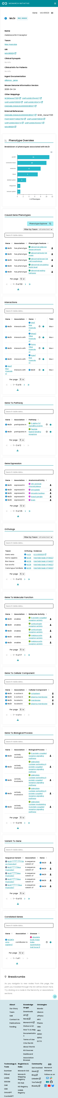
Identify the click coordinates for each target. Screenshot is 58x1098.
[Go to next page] (25, 284)
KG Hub (21, 1083)
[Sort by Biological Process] (45, 749)
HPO (39, 1019)
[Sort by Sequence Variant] (22, 857)
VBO (39, 1030)
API (25, 1015)
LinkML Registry (21, 1091)
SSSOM (7, 1082)
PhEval (7, 1074)
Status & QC (28, 1026)
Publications (15, 1023)
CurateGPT (9, 1096)
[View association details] (42, 326)
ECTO (39, 1041)
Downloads (28, 1011)
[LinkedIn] (45, 1085)
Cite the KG (28, 1043)
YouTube (36, 1082)
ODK (6, 1089)
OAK (6, 1085)
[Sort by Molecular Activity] (46, 614)
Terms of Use (28, 1039)
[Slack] (51, 1078)
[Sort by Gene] (11, 243)
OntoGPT (8, 1092)
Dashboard (28, 1054)
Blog (35, 1075)
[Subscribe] (47, 1078)
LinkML (6, 1078)
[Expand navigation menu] (55, 3)
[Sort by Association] (26, 243)
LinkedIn (36, 1079)
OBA (39, 1027)
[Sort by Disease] (38, 933)
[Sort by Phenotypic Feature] (47, 243)
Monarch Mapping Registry (21, 1076)
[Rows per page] (22, 279)
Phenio (40, 1023)
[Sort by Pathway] (37, 419)
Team (12, 1012)
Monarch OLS (23, 1071)
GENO (39, 1034)
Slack (35, 1071)
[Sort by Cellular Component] (48, 690)
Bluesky (36, 1086)
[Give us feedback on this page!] (55, 997)
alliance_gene (11, 80)
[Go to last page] (29, 284)
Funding (13, 1027)
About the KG (29, 1047)
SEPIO (39, 1038)
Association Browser (28, 1059)
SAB (11, 1016)
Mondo (40, 1008)
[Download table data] (18, 289)
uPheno (40, 1016)
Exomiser (8, 1071)
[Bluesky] (52, 1085)
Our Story (14, 1008)
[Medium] (47, 1081)
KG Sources (28, 1050)
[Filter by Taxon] (38, 229)
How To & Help (29, 1030)
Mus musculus (11, 44)
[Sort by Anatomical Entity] (46, 480)
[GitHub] (51, 1081)
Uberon (40, 1012)
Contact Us (14, 1019)
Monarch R (28, 1022)
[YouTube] (49, 1085)
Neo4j (26, 1019)
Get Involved (37, 1068)
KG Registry (23, 1086)
